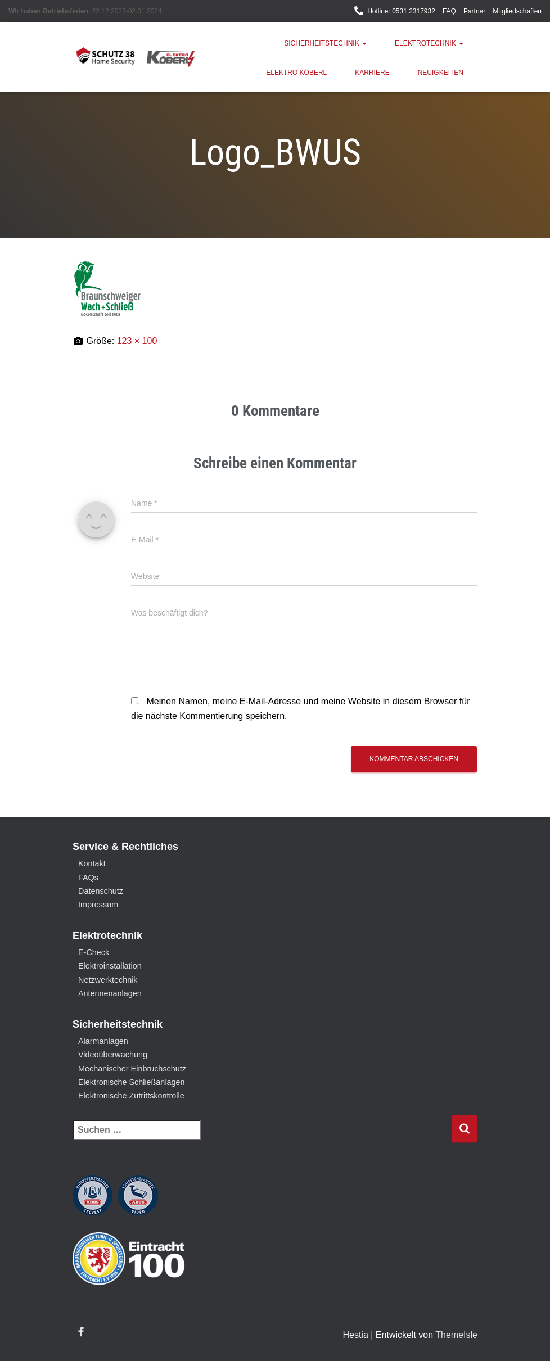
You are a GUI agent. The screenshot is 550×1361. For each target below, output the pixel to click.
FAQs (88, 877)
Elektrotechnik (429, 43)
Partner (474, 11)
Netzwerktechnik (108, 979)
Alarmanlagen (103, 1041)
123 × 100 (137, 341)
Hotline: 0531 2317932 (401, 11)
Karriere (372, 72)
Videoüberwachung (112, 1054)
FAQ (449, 11)
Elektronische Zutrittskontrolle (131, 1095)
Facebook (81, 1332)
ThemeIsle (456, 1335)
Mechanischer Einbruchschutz (132, 1068)
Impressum (98, 904)
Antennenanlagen (110, 993)
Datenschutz (100, 891)
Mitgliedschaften (517, 11)
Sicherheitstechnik (325, 43)
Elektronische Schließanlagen (131, 1082)
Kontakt (92, 863)
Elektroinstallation (110, 965)
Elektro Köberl (296, 72)
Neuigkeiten (440, 72)
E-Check (93, 952)
